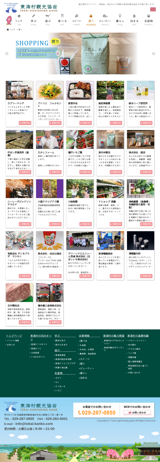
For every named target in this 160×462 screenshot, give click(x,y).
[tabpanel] (80, 53)
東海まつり (36, 348)
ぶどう (58, 378)
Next (153, 53)
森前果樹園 (104, 103)
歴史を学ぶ (60, 340)
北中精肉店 (13, 305)
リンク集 (132, 353)
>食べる (83, 340)
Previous (6, 53)
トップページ (14, 336)
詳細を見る (26, 123)
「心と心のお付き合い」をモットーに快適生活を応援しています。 (19, 263)
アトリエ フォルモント (49, 105)
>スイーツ (84, 359)
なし (57, 382)
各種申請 (132, 357)
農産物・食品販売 (88, 353)
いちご (58, 390)
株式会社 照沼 (137, 152)
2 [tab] (80, 72)
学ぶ (65, 336)
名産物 (65, 373)
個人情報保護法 (135, 361)
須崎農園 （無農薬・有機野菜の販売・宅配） (140, 204)
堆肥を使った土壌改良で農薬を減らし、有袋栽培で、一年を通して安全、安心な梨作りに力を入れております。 (109, 113)
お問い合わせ (134, 372)
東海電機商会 (105, 253)
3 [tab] (84, 72)
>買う (82, 363)
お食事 (83, 345)
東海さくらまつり (39, 344)
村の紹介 (132, 344)
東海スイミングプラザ (65, 363)
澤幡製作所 (134, 253)
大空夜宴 (35, 352)
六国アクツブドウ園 (48, 201)
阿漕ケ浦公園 (61, 367)
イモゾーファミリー (137, 340)
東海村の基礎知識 (138, 336)
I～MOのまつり (38, 356)
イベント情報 (13, 340)
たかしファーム (46, 152)
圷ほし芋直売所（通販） (18, 154)
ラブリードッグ (16, 103)
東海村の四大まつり (41, 337)
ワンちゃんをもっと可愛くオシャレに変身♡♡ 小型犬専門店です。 (19, 110)
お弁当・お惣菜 (87, 349)
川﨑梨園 (73, 201)
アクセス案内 (134, 349)
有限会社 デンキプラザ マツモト (18, 255)
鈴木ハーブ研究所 (138, 103)
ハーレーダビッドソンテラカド (19, 203)
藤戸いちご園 (75, 152)
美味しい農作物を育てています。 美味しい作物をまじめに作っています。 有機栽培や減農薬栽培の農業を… (49, 165)
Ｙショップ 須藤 (107, 201)
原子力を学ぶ (61, 344)
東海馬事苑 (60, 355)
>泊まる (83, 377)
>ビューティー (86, 368)
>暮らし (83, 373)
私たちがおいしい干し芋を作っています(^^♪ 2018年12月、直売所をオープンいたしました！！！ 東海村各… (79, 272)
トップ (12, 29)
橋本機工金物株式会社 (49, 305)
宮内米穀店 (104, 152)
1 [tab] (75, 72)
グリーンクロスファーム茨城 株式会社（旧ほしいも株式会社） (80, 256)
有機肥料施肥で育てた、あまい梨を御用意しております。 (79, 208)
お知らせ (11, 344)
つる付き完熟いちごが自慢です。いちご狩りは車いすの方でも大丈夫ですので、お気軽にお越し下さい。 (79, 162)
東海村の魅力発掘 (113, 336)
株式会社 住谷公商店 (49, 253)
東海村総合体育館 (63, 359)
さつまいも (60, 386)
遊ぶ (65, 350)
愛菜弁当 (73, 103)
